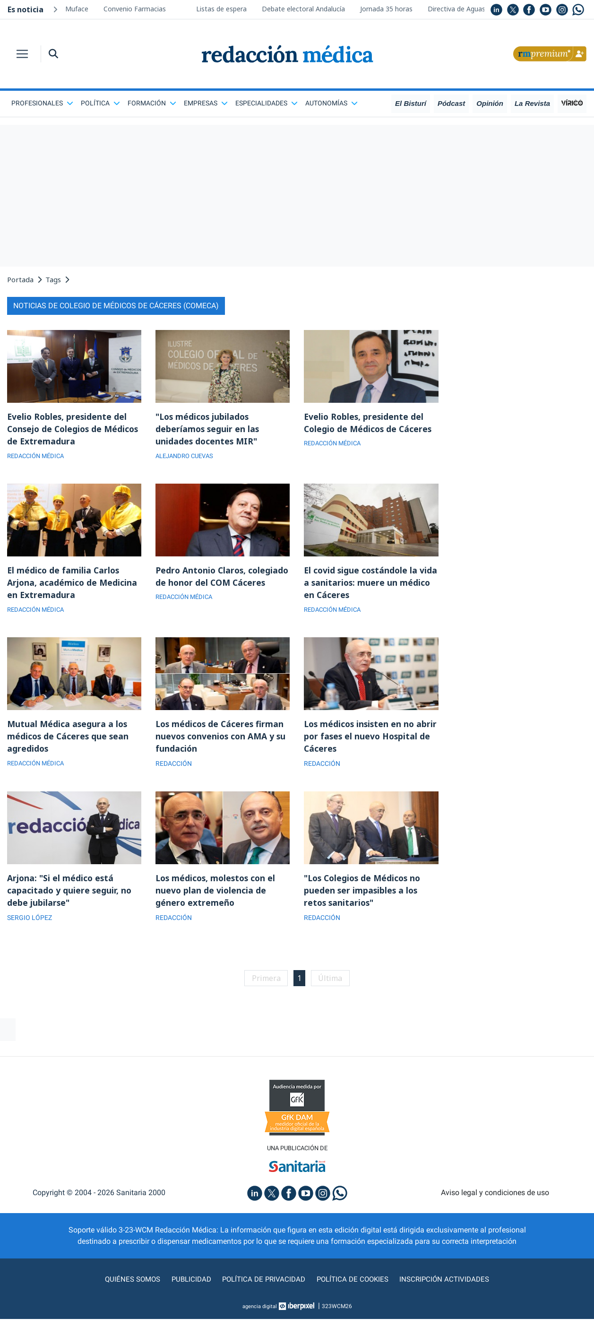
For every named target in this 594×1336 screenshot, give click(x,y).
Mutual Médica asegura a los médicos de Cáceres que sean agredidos (69, 739)
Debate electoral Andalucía (303, 8)
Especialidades (266, 103)
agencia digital (259, 1312)
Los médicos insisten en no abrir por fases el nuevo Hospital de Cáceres (361, 739)
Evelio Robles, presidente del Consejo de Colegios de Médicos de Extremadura (68, 429)
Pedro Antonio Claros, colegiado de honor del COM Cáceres (215, 584)
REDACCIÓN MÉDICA (38, 457)
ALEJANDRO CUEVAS (187, 457)
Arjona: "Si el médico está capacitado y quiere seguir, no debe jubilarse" (70, 894)
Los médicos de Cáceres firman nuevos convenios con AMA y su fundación (222, 739)
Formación (152, 103)
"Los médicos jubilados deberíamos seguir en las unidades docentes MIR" (208, 429)
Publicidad (188, 1284)
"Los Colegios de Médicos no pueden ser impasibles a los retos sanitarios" (364, 894)
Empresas (206, 103)
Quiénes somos (128, 1284)
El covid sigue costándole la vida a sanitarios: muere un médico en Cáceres (362, 584)
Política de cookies (354, 1284)
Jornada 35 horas (386, 8)
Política (100, 103)
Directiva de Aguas (456, 8)
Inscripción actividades (448, 1284)
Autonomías (331, 103)
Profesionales (42, 103)
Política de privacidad (262, 1284)
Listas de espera (221, 8)
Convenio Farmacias (134, 8)
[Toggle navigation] (22, 54)
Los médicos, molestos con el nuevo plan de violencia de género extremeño (217, 894)
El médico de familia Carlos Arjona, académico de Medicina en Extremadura (72, 584)
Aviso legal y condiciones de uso (495, 1198)
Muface (76, 8)
